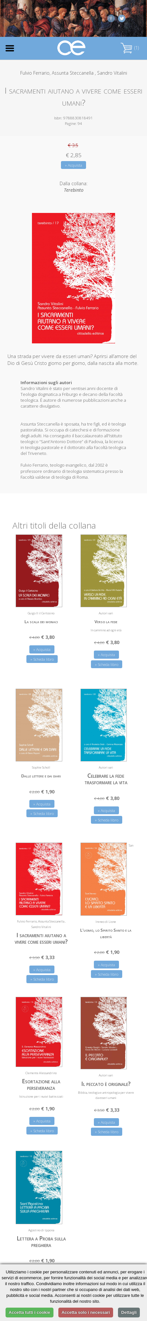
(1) (130, 48)
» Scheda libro (42, 658)
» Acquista (73, 165)
